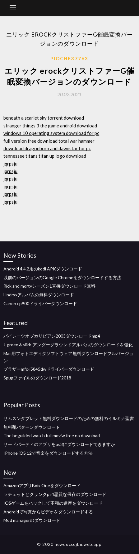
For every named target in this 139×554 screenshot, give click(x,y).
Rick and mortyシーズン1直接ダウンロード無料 (49, 286)
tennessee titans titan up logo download (44, 156)
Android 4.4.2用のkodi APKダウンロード (42, 268)
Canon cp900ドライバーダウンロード (40, 303)
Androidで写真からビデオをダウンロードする (48, 511)
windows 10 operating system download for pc (51, 133)
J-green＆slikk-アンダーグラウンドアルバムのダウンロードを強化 (68, 344)
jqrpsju (10, 163)
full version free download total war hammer (49, 141)
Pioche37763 (69, 58)
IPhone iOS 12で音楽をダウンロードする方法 (48, 453)
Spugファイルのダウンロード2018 (37, 377)
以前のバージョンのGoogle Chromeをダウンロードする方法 (62, 277)
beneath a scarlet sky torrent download (43, 118)
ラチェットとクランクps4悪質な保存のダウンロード (54, 494)
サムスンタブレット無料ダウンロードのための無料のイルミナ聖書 (68, 418)
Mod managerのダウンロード (31, 520)
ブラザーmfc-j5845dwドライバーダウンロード (48, 369)
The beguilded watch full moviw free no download (51, 435)
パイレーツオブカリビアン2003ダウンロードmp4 (51, 336)
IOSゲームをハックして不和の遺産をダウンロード (53, 503)
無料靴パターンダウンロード (31, 427)
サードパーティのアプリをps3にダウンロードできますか (59, 444)
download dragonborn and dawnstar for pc (47, 148)
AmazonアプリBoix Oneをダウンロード (42, 485)
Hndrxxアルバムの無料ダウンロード (38, 294)
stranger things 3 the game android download (50, 125)
